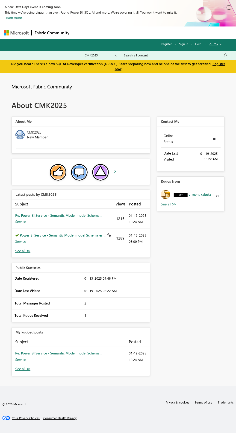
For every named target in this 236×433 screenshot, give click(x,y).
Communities (139, 33)
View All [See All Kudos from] (168, 204)
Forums (80, 33)
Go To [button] (213, 44)
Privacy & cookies (177, 402)
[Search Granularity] (101, 55)
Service (20, 221)
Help (198, 44)
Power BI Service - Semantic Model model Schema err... (63, 235)
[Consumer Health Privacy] (60, 418)
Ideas (119, 33)
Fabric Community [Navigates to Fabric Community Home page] (52, 32)
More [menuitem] (176, 33)
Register (166, 44)
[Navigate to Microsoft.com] (16, 32)
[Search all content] (175, 55)
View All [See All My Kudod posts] (22, 369)
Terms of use (203, 402)
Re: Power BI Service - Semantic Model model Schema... (58, 215)
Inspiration (100, 33)
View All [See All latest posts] (22, 251)
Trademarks (226, 402)
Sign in (183, 44)
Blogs (160, 33)
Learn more (13, 17)
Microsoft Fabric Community (42, 86)
